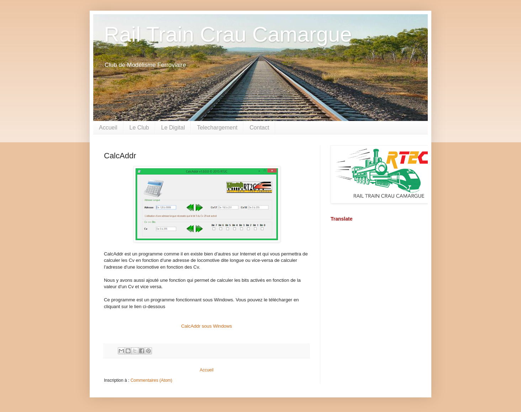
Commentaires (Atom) (151, 380)
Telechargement (217, 128)
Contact (259, 128)
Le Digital (173, 128)
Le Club (139, 128)
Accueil (108, 128)
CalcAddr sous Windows (206, 326)
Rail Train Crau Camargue (228, 34)
